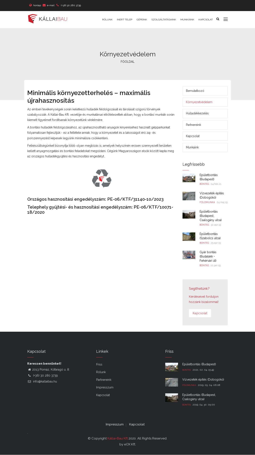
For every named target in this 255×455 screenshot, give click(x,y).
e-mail (50, 5)
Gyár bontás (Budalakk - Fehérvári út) (208, 256)
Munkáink (187, 19)
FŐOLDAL (128, 61)
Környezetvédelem (199, 102)
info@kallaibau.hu (42, 381)
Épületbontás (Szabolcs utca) (210, 236)
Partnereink (193, 125)
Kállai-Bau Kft (117, 438)
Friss (99, 364)
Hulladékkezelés (197, 113)
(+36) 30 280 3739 (70, 5)
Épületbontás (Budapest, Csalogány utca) (211, 216)
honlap (37, 5)
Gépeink (141, 19)
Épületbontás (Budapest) (209, 177)
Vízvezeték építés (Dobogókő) (212, 195)
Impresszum (104, 387)
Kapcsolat (205, 19)
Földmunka (207, 202)
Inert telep (124, 19)
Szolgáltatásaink (163, 19)
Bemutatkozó (195, 90)
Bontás (204, 184)
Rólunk (107, 19)
